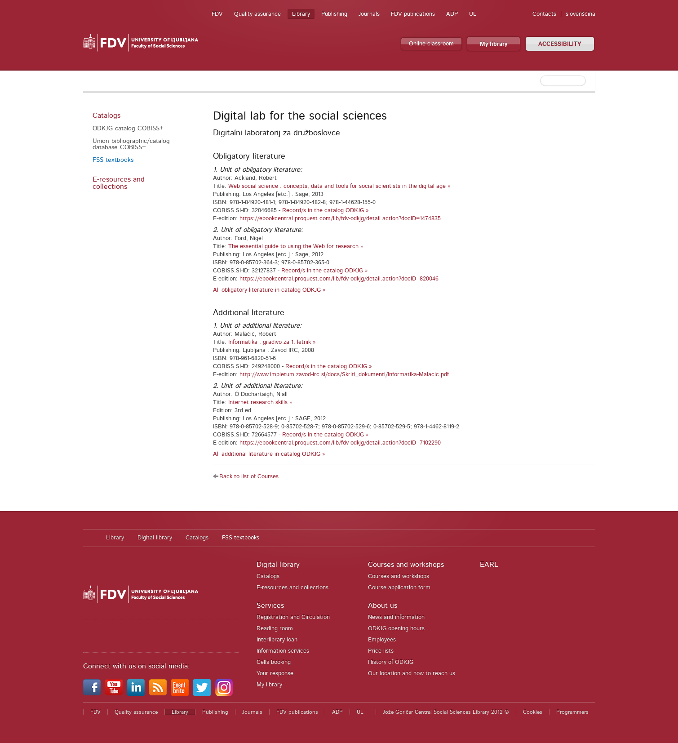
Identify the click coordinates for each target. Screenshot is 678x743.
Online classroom (431, 44)
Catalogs (106, 115)
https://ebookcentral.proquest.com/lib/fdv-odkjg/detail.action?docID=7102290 (340, 443)
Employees (382, 640)
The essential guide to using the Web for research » (295, 246)
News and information (396, 617)
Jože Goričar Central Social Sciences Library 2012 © (446, 712)
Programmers (572, 712)
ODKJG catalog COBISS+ (128, 128)
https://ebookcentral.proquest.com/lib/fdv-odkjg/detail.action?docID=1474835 (340, 219)
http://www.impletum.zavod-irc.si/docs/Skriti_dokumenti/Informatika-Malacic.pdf (344, 375)
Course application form (399, 588)
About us (382, 605)
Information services (283, 651)
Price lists (381, 651)
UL (472, 14)
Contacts (544, 14)
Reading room (275, 629)
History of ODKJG (390, 662)
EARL (489, 564)
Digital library (154, 538)
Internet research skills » (260, 402)
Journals (369, 14)
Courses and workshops (406, 564)
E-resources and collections (119, 183)
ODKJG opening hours (396, 629)
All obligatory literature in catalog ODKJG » (269, 290)
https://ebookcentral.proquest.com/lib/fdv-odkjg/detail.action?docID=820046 (339, 279)
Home (90, 538)
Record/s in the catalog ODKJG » (325, 211)
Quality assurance (257, 14)
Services (270, 605)
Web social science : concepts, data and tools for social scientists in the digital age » (339, 186)
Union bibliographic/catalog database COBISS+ (131, 144)
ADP (452, 14)
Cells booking (274, 662)
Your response (275, 673)
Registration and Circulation (293, 617)
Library (301, 14)
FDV (217, 14)
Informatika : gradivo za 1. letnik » (272, 342)
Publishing (334, 14)
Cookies (532, 712)
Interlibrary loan (277, 640)
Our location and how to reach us (411, 673)
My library (493, 44)
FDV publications (413, 14)
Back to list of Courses (249, 477)
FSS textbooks (113, 160)
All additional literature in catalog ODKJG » (269, 454)
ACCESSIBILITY (559, 44)
